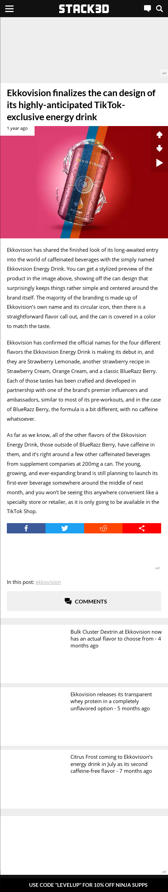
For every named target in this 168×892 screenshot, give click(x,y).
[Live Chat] (147, 8)
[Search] (159, 8)
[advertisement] (84, 46)
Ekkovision (48, 581)
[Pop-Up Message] (84, 885)
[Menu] (9, 8)
